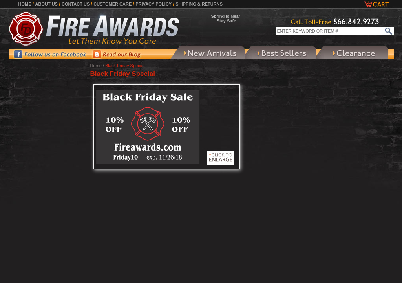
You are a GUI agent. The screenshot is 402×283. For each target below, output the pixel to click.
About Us (46, 4)
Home (24, 4)
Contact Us (76, 4)
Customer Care (112, 4)
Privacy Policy (153, 4)
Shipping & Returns (199, 4)
